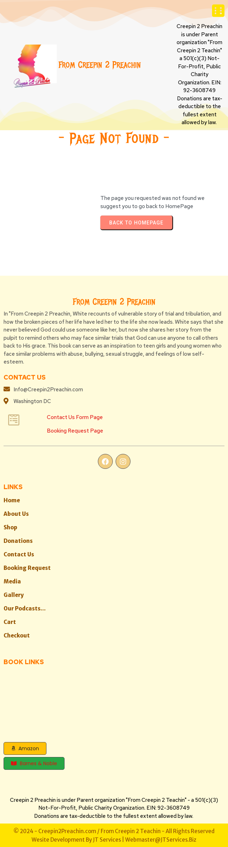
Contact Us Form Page (75, 416)
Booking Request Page (75, 430)
